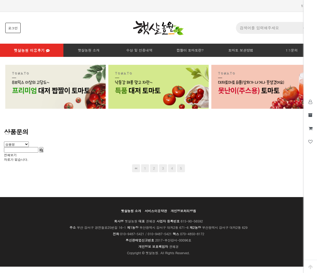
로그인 (13, 28)
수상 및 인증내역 (139, 50)
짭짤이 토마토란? (190, 50)
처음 (136, 168)
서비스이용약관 (156, 210)
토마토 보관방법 (240, 50)
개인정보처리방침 (183, 210)
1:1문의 (292, 50)
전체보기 (10, 155)
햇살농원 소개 (88, 50)
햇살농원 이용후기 (31, 50)
